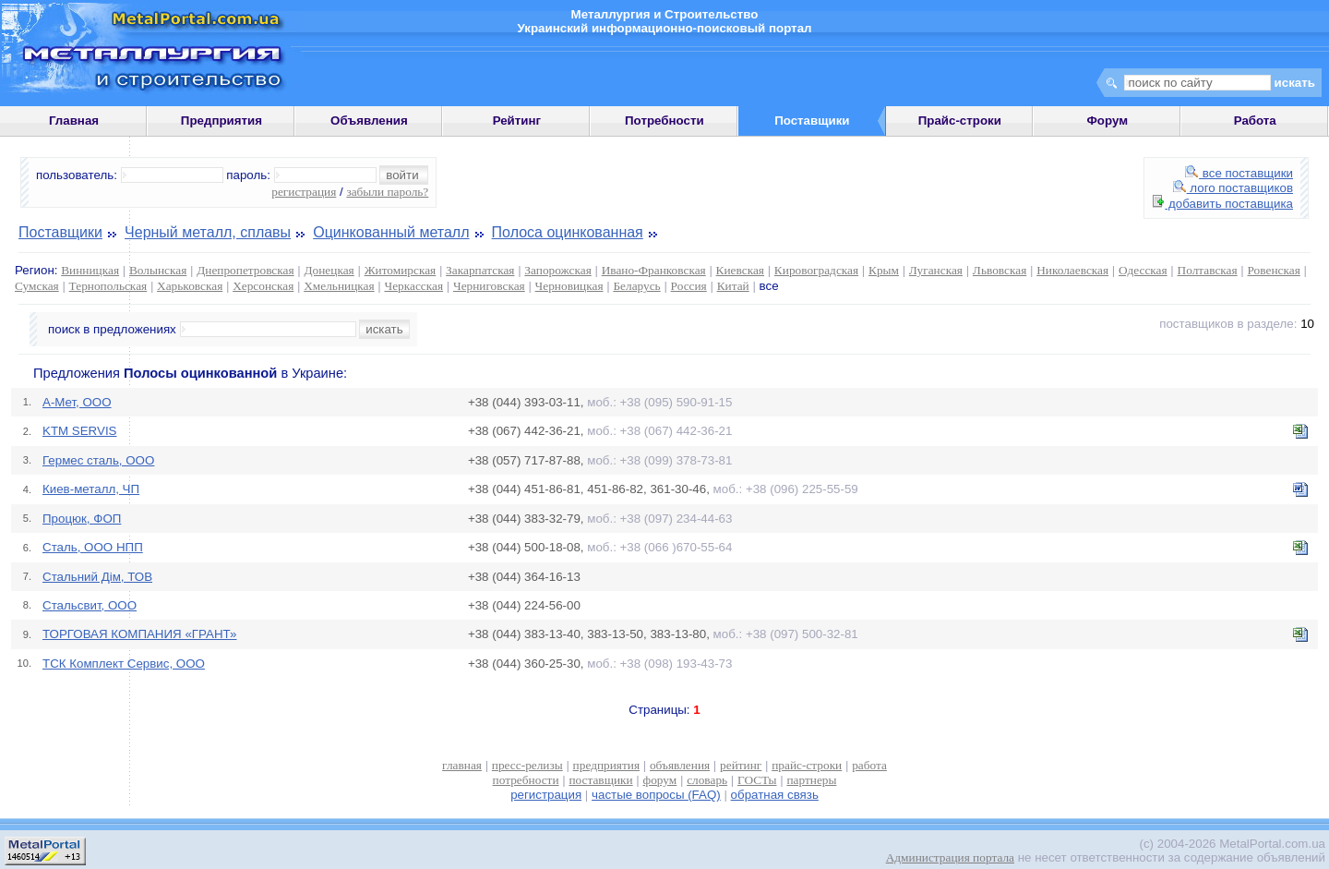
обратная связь (775, 795)
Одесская (1143, 270)
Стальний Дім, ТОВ (97, 577)
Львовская (999, 270)
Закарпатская (480, 270)
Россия (689, 286)
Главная (74, 120)
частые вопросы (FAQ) (656, 795)
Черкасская (414, 286)
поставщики (600, 780)
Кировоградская (816, 270)
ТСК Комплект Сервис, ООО (123, 663)
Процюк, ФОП (81, 518)
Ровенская (1274, 270)
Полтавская (1208, 270)
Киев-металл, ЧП (90, 489)
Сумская (37, 286)
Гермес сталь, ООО (98, 460)
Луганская (936, 270)
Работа (1255, 120)
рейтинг (740, 765)
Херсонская (263, 286)
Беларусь (636, 286)
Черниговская (489, 286)
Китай (733, 286)
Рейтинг (517, 120)
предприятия (606, 765)
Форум (1107, 120)
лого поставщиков (1233, 188)
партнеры (811, 780)
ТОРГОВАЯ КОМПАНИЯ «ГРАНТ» (139, 634)
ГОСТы (756, 780)
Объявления (369, 120)
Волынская (157, 270)
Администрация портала (950, 857)
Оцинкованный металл (391, 232)
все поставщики (1239, 173)
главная (462, 765)
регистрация (303, 192)
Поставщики (60, 232)
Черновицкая (569, 286)
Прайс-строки (959, 120)
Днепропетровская (245, 270)
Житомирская (401, 270)
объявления (680, 765)
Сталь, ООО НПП (92, 547)
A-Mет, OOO (77, 402)
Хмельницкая (339, 286)
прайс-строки (807, 765)
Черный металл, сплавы (208, 232)
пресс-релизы (527, 765)
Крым (883, 270)
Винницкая (90, 270)
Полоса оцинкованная (567, 232)
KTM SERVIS (79, 431)
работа (869, 765)
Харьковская (189, 286)
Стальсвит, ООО (89, 605)
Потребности (664, 120)
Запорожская (557, 270)
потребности (526, 780)
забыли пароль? (387, 192)
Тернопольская (108, 286)
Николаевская (1072, 270)
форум (660, 780)
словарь (707, 780)
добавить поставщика (1223, 204)
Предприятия (221, 120)
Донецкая (328, 270)
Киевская (740, 270)
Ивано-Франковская (654, 270)
